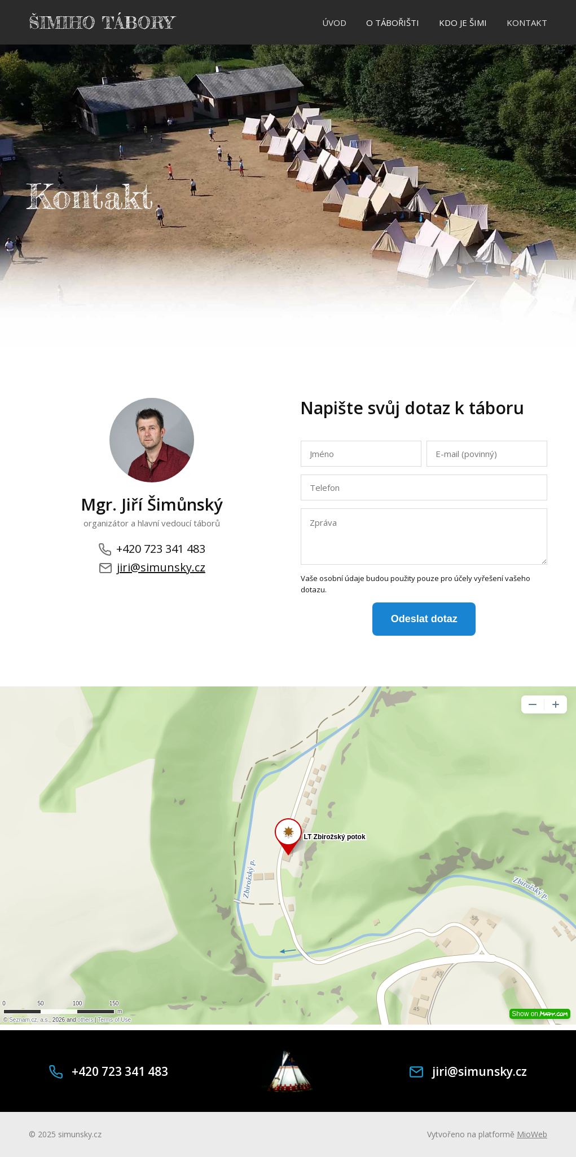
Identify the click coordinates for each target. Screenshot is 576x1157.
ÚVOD (334, 22)
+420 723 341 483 (151, 549)
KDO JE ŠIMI (463, 22)
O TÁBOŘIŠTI (392, 22)
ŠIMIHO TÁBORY (101, 22)
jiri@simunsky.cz (152, 567)
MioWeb (532, 1134)
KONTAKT (527, 22)
